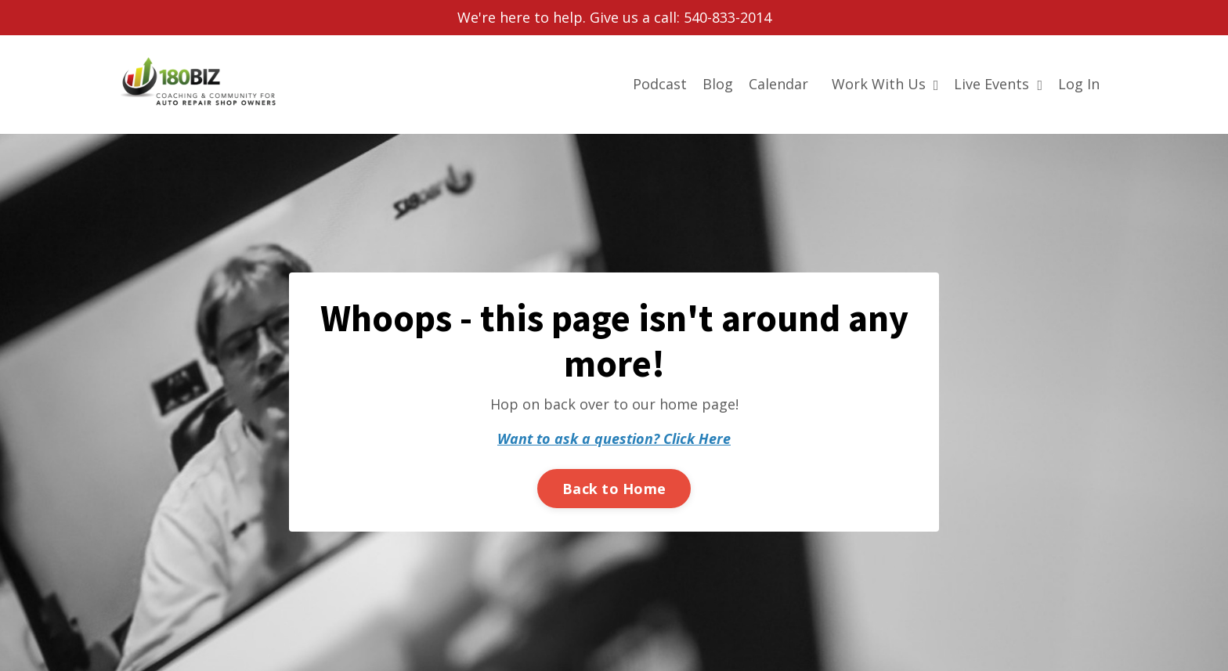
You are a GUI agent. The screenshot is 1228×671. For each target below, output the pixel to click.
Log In (1079, 83)
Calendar (778, 83)
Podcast (660, 83)
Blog (717, 83)
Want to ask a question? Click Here (614, 438)
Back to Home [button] (614, 488)
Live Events (998, 83)
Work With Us (885, 83)
